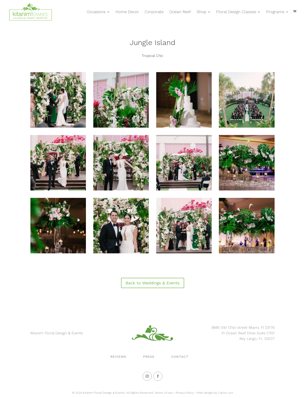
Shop (201, 11)
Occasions (96, 11)
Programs (275, 11)
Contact (179, 357)
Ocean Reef (180, 11)
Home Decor (127, 11)
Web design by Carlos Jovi (215, 392)
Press (148, 357)
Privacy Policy (185, 392)
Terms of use (164, 392)
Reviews (118, 357)
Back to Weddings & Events (153, 282)
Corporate (154, 11)
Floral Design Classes (236, 11)
